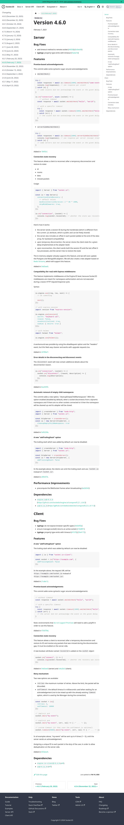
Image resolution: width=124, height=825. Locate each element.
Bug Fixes (109, 18)
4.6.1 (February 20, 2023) (12, 58)
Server (106, 14)
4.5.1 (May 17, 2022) (10, 81)
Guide (7, 802)
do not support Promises (64, 623)
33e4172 (81, 532)
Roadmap (104, 808)
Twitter (56, 805)
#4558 (71, 49)
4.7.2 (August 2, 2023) (11, 43)
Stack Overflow (35, 805)
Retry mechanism (113, 108)
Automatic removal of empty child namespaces (113, 56)
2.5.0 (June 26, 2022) (10, 78)
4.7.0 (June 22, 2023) (10, 51)
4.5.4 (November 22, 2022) (12, 66)
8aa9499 (44, 387)
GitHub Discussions (37, 808)
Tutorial (8, 805)
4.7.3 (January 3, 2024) (11, 39)
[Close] (121, 1)
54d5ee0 (44, 266)
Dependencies (110, 75)
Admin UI (80, 805)
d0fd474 (44, 477)
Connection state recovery (113, 32)
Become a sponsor (107, 812)
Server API (29, 7)
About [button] (62, 7)
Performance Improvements (111, 71)
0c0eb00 (78, 49)
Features (109, 21)
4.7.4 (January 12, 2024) (11, 35)
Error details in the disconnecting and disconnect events (113, 47)
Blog (54, 802)
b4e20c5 (62, 668)
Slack (32, 812)
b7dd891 (80, 529)
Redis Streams (39, 261)
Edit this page (40, 774)
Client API (40, 7)
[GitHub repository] (98, 6)
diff (62, 763)
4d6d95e (78, 526)
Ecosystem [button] (51, 7)
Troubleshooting (35, 802)
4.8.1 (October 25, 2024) (11, 24)
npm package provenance (72, 2)
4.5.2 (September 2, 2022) (12, 74)
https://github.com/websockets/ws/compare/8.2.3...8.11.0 (71, 506)
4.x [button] (79, 7)
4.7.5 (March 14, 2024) (11, 32)
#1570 (74, 532)
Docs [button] (19, 7)
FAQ (100, 802)
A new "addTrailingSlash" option (114, 64)
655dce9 (44, 752)
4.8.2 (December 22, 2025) (12, 20)
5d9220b (44, 432)
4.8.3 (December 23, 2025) (12, 16)
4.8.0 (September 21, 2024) (13, 28)
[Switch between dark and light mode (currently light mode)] (102, 6)
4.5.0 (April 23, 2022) (10, 85)
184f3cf (44, 151)
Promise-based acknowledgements (113, 26)
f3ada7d (75, 53)
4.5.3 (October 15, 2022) (11, 70)
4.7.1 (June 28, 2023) (10, 47)
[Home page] (36, 13)
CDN (78, 802)
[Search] (114, 7)
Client (106, 78)
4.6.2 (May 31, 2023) (10, 55)
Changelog (6, 12)
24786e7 (44, 352)
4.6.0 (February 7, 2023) (11, 62)
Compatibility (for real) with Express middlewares (113, 39)
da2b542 (85, 488)
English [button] (88, 7)
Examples (9, 808)
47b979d (44, 630)
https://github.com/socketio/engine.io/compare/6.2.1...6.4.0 (61, 502)
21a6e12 (44, 581)
